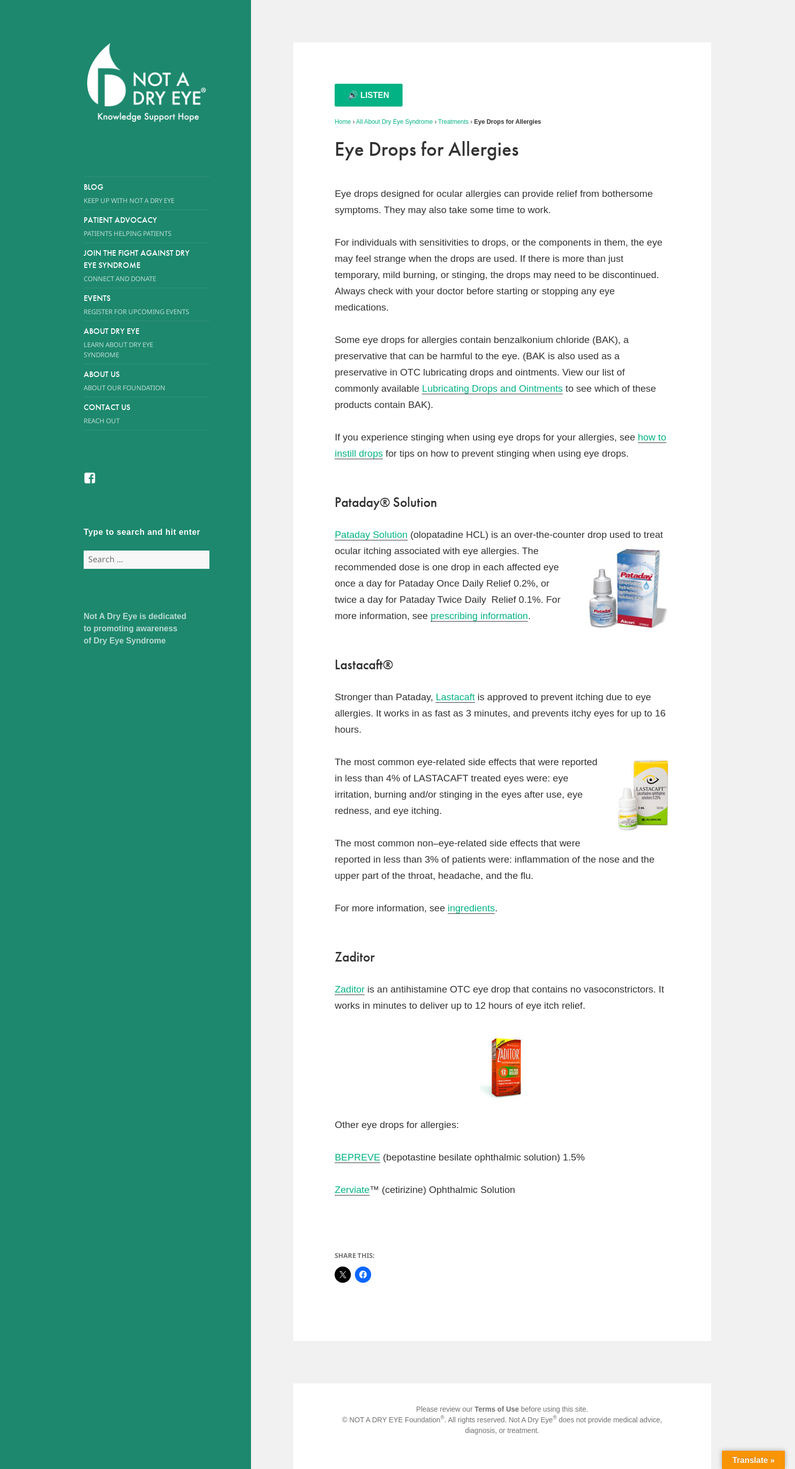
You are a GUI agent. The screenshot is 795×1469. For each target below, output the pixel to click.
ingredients (471, 908)
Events (146, 305)
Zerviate (352, 1189)
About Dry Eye (137, 343)
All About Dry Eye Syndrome (394, 121)
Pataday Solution (371, 534)
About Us (137, 381)
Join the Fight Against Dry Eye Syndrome (137, 266)
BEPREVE (357, 1157)
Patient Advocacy (146, 226)
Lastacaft (455, 697)
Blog (146, 194)
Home (343, 121)
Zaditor (350, 989)
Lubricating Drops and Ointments (492, 388)
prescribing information (479, 615)
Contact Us (146, 414)
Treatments (453, 121)
